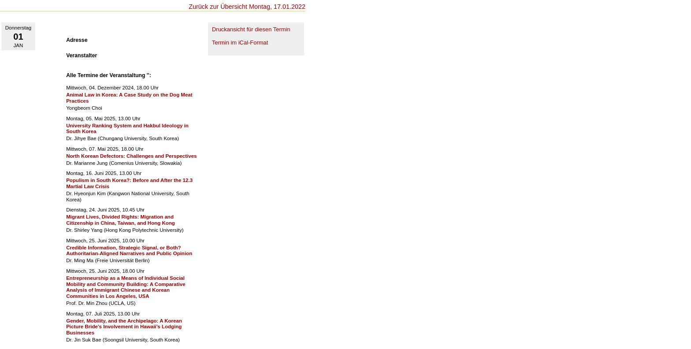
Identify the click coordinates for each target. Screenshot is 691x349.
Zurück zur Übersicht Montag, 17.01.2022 (247, 6)
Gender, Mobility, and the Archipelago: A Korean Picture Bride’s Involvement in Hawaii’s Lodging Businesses (124, 327)
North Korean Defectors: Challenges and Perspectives (131, 156)
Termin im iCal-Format (240, 42)
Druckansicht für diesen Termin (251, 29)
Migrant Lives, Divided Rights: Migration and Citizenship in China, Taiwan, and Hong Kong (120, 220)
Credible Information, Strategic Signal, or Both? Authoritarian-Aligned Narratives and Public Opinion (129, 250)
